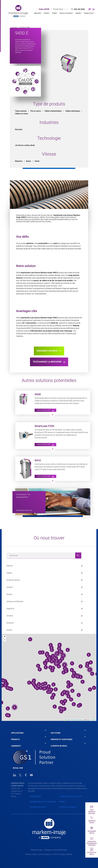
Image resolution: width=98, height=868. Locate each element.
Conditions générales (38, 807)
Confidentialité (35, 796)
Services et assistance (66, 13)
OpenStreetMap (77, 720)
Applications (37, 13)
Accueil (14, 27)
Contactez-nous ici (23, 510)
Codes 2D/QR (44, 9)
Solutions (46, 13)
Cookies (62, 802)
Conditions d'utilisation (68, 807)
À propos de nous (88, 13)
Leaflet (67, 720)
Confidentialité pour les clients (70, 796)
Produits (54, 13)
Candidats (78, 13)
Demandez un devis (49, 351)
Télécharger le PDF (45, 410)
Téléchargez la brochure (49, 362)
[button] (4, 636)
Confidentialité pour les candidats (43, 802)
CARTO (93, 720)
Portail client (58, 9)
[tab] (29, 731)
